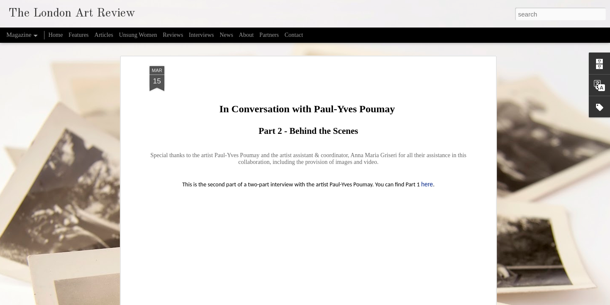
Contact (294, 35)
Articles (103, 35)
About (246, 35)
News (226, 35)
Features (79, 35)
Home (55, 35)
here (427, 178)
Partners (269, 35)
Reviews (173, 35)
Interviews (201, 35)
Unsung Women (138, 35)
